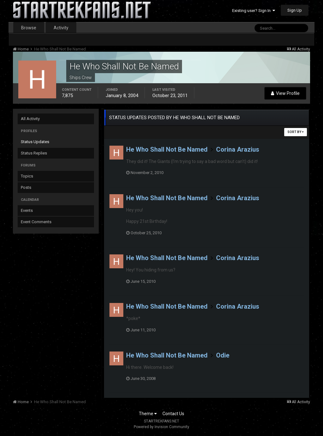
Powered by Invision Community (161, 427)
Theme (148, 413)
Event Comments (36, 221)
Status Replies (34, 153)
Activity (61, 27)
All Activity (30, 118)
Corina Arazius (237, 149)
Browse (28, 27)
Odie (222, 355)
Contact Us (173, 413)
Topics (27, 176)
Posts (26, 187)
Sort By (295, 132)
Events (27, 210)
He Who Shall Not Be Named (167, 149)
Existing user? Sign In (253, 10)
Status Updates (35, 141)
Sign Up (294, 10)
